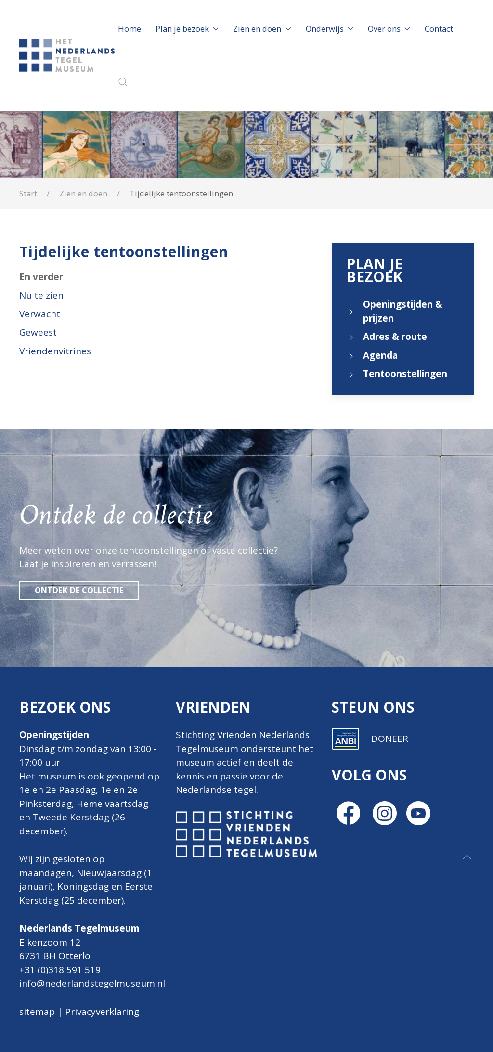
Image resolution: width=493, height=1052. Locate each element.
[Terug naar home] (68, 55)
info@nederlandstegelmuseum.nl (92, 983)
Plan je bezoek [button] (187, 28)
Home (129, 28)
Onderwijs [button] (329, 28)
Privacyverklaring (102, 1011)
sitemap (37, 1011)
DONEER (389, 892)
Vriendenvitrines (55, 351)
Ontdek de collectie (79, 590)
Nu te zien (41, 295)
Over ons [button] (389, 28)
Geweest (38, 332)
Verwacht (39, 314)
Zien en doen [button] (262, 28)
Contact (439, 28)
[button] (123, 82)
